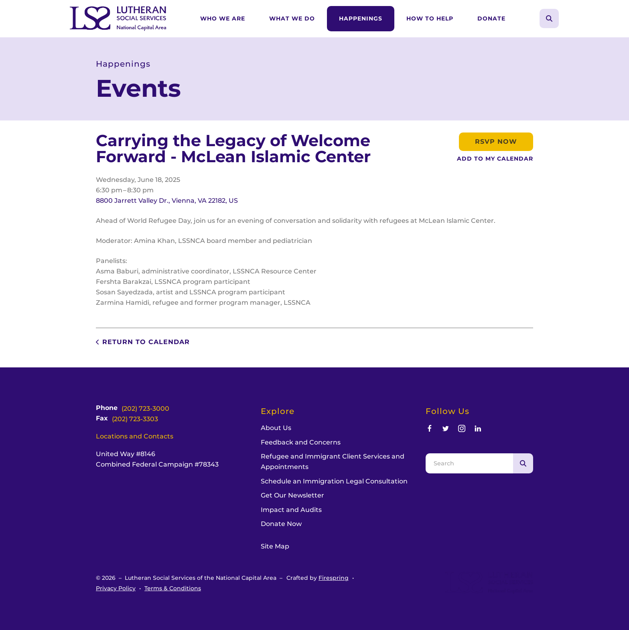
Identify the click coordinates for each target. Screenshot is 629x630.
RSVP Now (496, 141)
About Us (276, 428)
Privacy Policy (116, 588)
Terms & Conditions (172, 588)
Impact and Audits (291, 510)
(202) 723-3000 (145, 408)
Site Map (275, 546)
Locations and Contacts (134, 436)
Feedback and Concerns (301, 442)
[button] (549, 18)
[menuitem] (222, 18)
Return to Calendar (146, 342)
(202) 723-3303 (135, 419)
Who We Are (222, 18)
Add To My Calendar (495, 158)
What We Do (292, 18)
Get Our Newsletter (292, 495)
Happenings (360, 18)
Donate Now (281, 524)
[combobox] (469, 463)
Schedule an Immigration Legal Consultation (334, 481)
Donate (491, 18)
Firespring (334, 577)
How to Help (429, 18)
